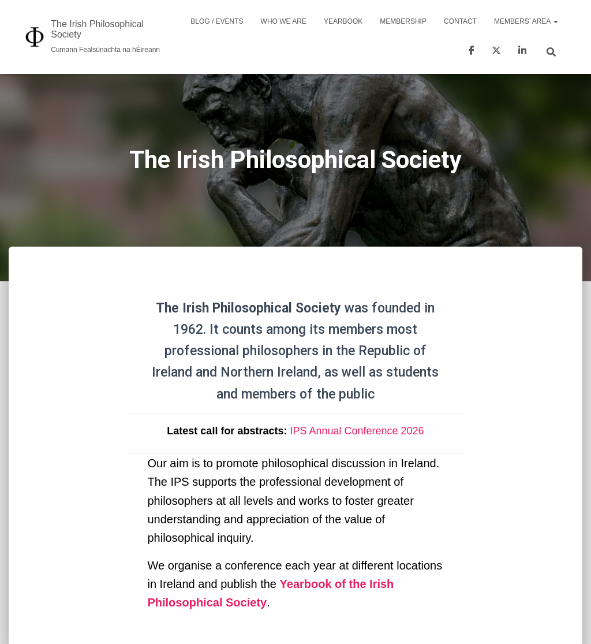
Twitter (496, 52)
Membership (403, 21)
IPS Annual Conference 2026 (357, 431)
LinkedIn (522, 52)
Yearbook (343, 21)
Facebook (471, 52)
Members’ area (526, 21)
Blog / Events (216, 21)
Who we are (283, 21)
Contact (460, 21)
